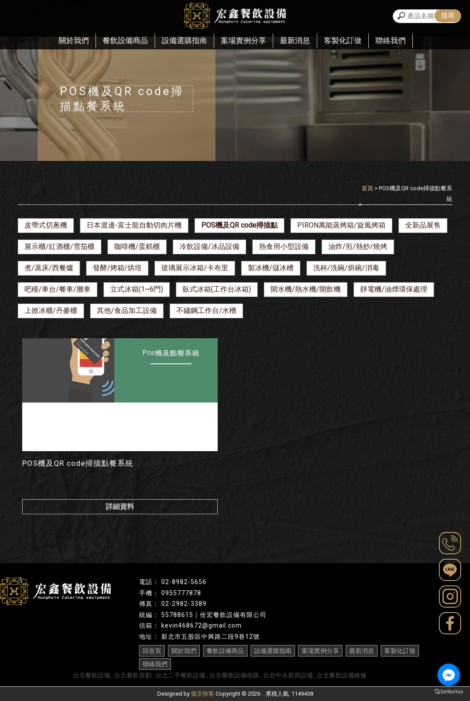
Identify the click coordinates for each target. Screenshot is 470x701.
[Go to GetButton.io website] (448, 692)
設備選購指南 (184, 40)
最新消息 (295, 40)
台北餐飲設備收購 (234, 675)
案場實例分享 (243, 40)
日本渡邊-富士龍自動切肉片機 (134, 225)
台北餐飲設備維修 (341, 675)
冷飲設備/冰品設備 (209, 246)
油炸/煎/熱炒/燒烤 (357, 246)
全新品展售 (423, 225)
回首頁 (152, 650)
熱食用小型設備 (284, 246)
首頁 (367, 188)
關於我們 (74, 40)
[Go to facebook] (449, 675)
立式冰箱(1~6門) (136, 289)
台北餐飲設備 (91, 675)
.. (263, 693)
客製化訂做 (343, 40)
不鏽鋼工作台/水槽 (206, 310)
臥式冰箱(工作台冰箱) (217, 289)
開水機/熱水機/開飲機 (306, 289)
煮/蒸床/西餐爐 (48, 268)
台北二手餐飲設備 (180, 675)
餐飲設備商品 (125, 40)
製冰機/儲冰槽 (271, 268)
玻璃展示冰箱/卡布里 (194, 268)
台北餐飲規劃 (132, 675)
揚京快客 (202, 693)
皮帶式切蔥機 (45, 225)
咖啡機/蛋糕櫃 (137, 246)
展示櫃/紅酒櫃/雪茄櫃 (59, 246)
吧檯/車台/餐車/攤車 (57, 289)
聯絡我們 (390, 40)
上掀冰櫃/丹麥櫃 (50, 310)
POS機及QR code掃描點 (239, 225)
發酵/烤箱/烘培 (117, 268)
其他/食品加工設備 (127, 310)
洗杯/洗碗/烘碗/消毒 (346, 268)
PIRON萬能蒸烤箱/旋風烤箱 (341, 225)
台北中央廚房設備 (288, 675)
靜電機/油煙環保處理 (393, 289)
